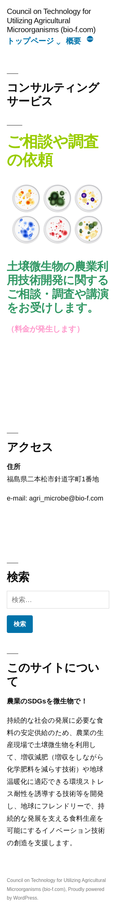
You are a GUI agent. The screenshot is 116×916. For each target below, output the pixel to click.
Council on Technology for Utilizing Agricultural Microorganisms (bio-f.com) (51, 20)
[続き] (90, 40)
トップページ (30, 41)
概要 (73, 41)
